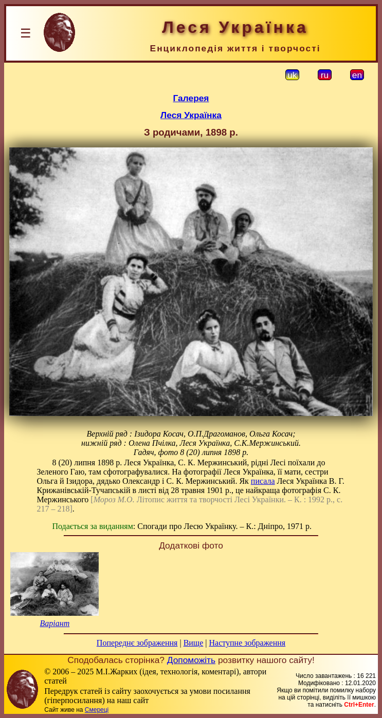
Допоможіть (191, 660)
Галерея (191, 98)
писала (263, 481)
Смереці (96, 709)
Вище (194, 642)
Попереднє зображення (137, 642)
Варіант (55, 623)
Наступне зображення (247, 642)
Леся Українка (191, 115)
